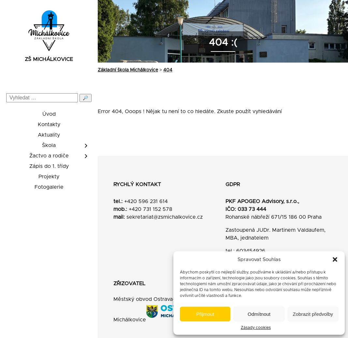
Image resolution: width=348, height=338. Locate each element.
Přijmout (205, 314)
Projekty (48, 176)
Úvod (49, 114)
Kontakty (49, 124)
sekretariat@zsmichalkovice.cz (164, 217)
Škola (49, 145)
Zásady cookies (256, 328)
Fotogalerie (49, 187)
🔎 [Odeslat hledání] (85, 98)
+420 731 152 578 (150, 209)
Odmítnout (259, 314)
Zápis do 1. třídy (49, 166)
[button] (335, 259)
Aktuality (49, 135)
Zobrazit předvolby (313, 314)
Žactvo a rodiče (49, 155)
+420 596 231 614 (146, 201)
